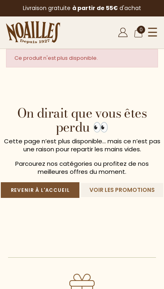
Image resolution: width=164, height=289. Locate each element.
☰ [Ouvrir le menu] (152, 32)
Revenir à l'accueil (40, 190)
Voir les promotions (122, 190)
